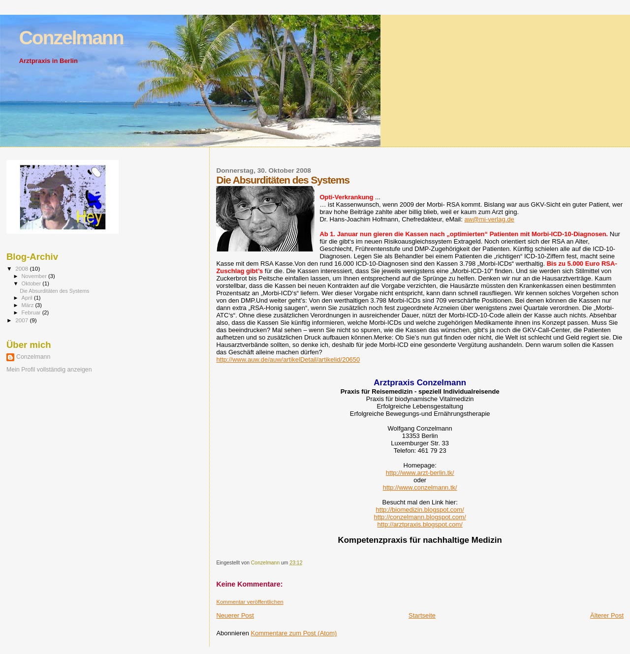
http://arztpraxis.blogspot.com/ (419, 524)
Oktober (32, 283)
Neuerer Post (235, 615)
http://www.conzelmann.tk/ (420, 487)
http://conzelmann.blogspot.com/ (420, 517)
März (28, 305)
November (35, 276)
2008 (22, 268)
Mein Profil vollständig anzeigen (49, 369)
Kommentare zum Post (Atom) (294, 633)
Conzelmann (71, 37)
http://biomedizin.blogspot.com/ (420, 509)
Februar (32, 312)
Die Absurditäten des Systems (54, 291)
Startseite (422, 615)
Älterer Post (607, 615)
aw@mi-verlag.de (489, 219)
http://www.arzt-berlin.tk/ (420, 472)
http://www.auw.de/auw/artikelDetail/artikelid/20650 (288, 359)
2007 (22, 320)
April (28, 298)
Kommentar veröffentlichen (249, 602)
